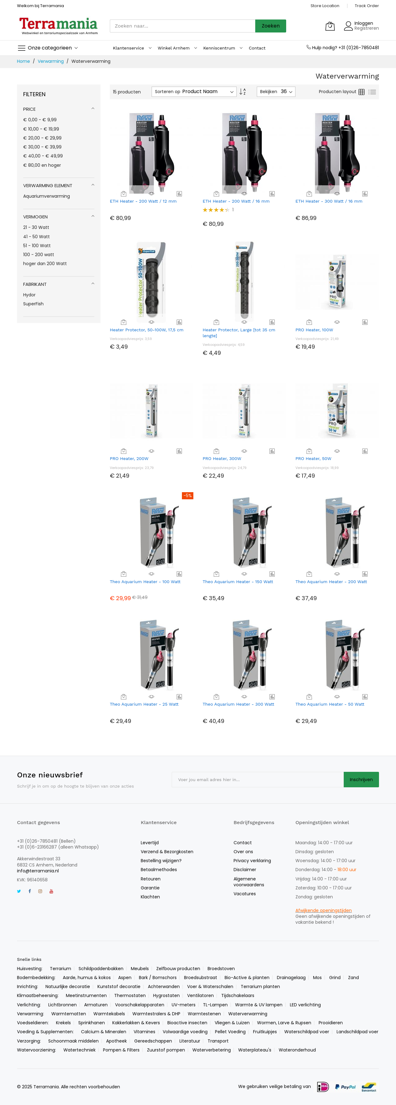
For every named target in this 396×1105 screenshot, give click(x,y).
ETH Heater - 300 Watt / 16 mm (329, 201)
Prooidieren (331, 1023)
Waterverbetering (211, 1050)
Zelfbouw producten (178, 968)
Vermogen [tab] (35, 216)
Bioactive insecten (187, 1023)
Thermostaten (130, 995)
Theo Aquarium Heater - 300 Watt (238, 704)
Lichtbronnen (62, 1005)
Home (24, 61)
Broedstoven (221, 968)
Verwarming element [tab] (47, 185)
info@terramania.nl (38, 871)
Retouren (151, 879)
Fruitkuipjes (265, 1032)
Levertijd (150, 843)
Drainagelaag (291, 977)
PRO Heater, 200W (129, 458)
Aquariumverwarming (46, 196)
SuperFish (33, 304)
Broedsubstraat (200, 977)
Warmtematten (68, 1014)
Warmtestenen (204, 1014)
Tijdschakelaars (237, 995)
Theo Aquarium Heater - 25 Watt (144, 704)
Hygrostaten (166, 995)
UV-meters (184, 1005)
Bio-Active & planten (247, 977)
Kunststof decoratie (118, 986)
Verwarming (51, 61)
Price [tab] (29, 109)
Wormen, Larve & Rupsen (284, 1023)
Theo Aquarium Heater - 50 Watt (329, 704)
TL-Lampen (215, 1005)
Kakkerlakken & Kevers (136, 1023)
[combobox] (182, 25)
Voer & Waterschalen (210, 986)
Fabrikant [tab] (35, 284)
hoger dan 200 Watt (45, 263)
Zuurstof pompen (166, 1050)
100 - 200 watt (38, 255)
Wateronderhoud (297, 1050)
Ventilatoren (200, 995)
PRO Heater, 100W (314, 329)
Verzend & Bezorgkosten (167, 852)
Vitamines (144, 1032)
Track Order (367, 6)
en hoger (42, 165)
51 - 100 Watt (37, 246)
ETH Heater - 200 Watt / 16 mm (236, 201)
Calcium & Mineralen (103, 1032)
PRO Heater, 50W (313, 458)
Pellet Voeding (230, 1032)
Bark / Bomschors (158, 977)
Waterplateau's (254, 1050)
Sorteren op (167, 92)
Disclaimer (245, 869)
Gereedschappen (153, 1041)
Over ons (243, 852)
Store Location (325, 6)
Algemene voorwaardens (249, 882)
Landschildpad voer (357, 1032)
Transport (218, 1041)
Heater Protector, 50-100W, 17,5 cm (146, 329)
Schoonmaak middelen (73, 1041)
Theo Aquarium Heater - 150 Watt (238, 581)
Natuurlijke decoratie (67, 986)
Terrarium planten (260, 986)
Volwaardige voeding (185, 1032)
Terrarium (60, 968)
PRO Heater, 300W (222, 458)
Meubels (140, 968)
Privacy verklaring (252, 861)
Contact (243, 843)
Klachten (150, 897)
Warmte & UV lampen (258, 1005)
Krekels (63, 1023)
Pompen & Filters (121, 1050)
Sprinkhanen (91, 1023)
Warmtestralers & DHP (156, 1014)
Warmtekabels (109, 1014)
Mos (317, 977)
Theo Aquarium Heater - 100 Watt (145, 581)
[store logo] (59, 26)
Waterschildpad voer (306, 1032)
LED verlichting (305, 1005)
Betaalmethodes (159, 869)
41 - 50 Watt (36, 237)
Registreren (367, 28)
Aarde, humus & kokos (87, 977)
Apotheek (116, 1041)
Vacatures (245, 894)
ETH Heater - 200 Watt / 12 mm (143, 201)
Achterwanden (164, 986)
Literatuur (189, 1041)
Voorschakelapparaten (139, 1005)
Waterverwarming (247, 1014)
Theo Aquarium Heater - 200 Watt (331, 581)
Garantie (150, 888)
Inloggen (364, 23)
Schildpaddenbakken (101, 968)
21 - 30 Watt (36, 227)
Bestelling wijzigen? (161, 861)
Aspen (124, 977)
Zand (353, 977)
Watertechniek (79, 1050)
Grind (335, 977)
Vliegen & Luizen (232, 1023)
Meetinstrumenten (86, 995)
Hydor (29, 295)
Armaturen (96, 1005)
